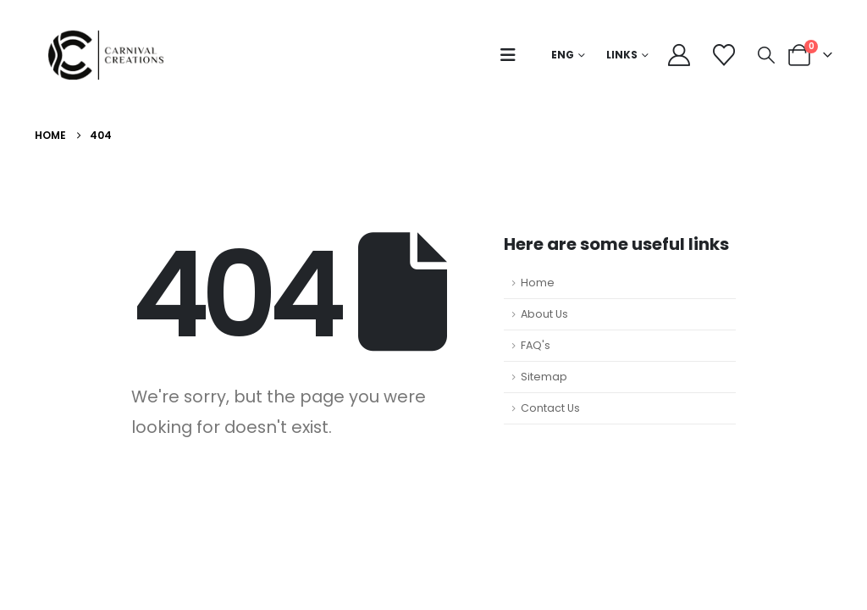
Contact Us (550, 408)
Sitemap (544, 376)
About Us (544, 314)
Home (538, 282)
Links (622, 54)
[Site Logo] (110, 55)
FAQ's (535, 345)
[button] (512, 55)
